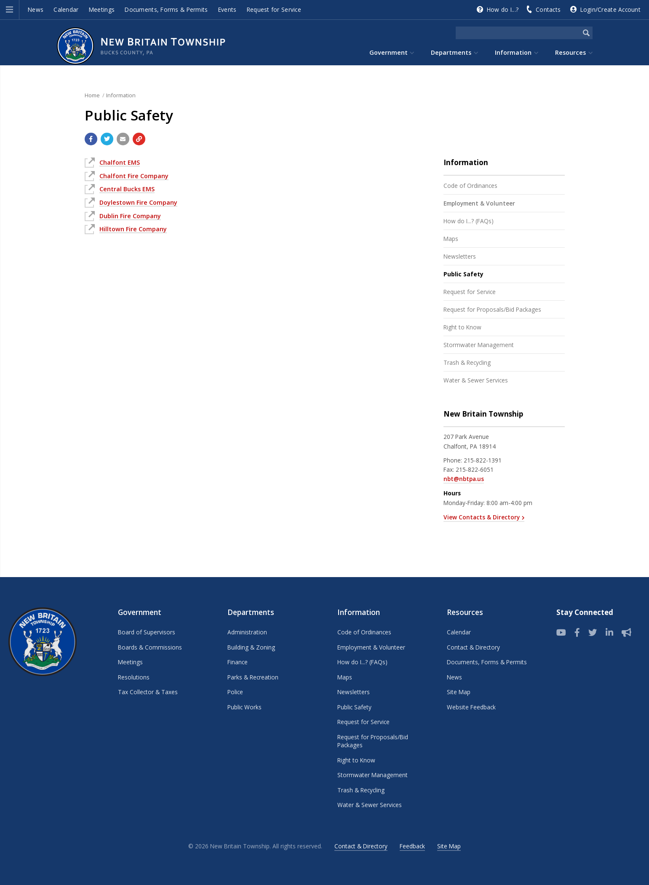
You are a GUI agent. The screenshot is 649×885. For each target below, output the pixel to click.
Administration (247, 632)
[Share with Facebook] (91, 139)
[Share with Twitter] (107, 139)
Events (227, 9)
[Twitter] (592, 632)
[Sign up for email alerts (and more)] (626, 632)
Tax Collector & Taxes (148, 692)
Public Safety (463, 274)
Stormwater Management (478, 345)
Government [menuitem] (388, 52)
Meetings (102, 9)
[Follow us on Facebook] (577, 632)
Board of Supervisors (146, 632)
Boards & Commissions (150, 647)
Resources (465, 612)
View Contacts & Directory (481, 517)
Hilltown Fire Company (133, 229)
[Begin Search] (586, 33)
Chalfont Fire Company (133, 176)
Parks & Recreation (252, 677)
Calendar (65, 9)
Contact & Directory (473, 647)
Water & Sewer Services (475, 380)
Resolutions (134, 677)
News (35, 9)
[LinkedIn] (609, 632)
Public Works (244, 707)
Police (235, 692)
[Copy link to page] (139, 139)
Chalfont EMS (119, 162)
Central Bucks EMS (127, 189)
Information (121, 95)
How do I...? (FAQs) (468, 221)
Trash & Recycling (467, 362)
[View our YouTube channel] (561, 632)
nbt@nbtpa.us (463, 479)
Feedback (412, 846)
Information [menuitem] (513, 52)
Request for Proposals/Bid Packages (492, 309)
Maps (450, 239)
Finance (237, 662)
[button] (9, 9)
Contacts (548, 9)
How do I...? (502, 9)
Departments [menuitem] (451, 52)
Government (139, 612)
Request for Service (274, 9)
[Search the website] (518, 33)
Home (92, 95)
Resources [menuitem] (570, 52)
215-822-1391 (483, 460)
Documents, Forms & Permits (166, 9)
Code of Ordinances (470, 186)
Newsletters (459, 256)
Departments (250, 612)
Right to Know (462, 327)
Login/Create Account (610, 9)
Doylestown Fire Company (138, 202)
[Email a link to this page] (123, 139)
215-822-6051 (475, 469)
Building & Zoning (251, 647)
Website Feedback (471, 707)
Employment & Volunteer (479, 203)
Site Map (458, 692)
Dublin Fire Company (130, 216)
